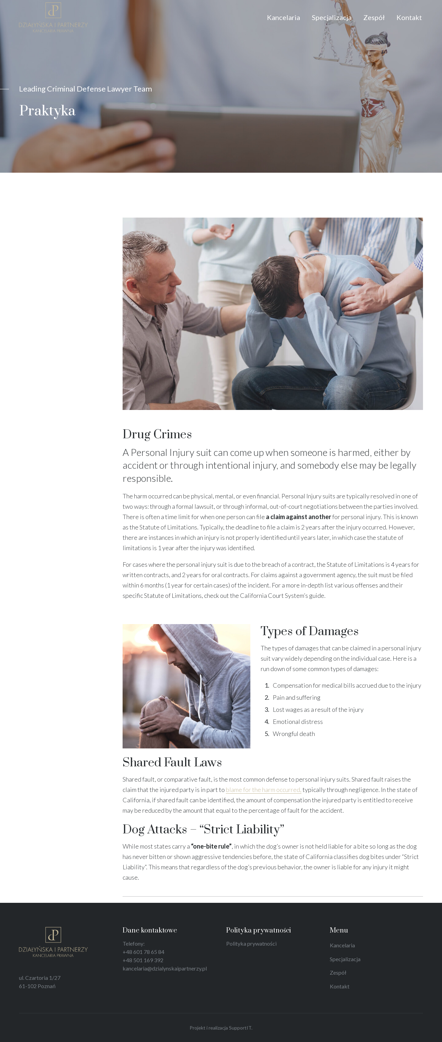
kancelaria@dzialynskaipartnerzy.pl (165, 968)
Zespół (338, 972)
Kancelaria (342, 945)
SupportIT (240, 1028)
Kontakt (339, 986)
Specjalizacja (345, 959)
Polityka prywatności (251, 943)
